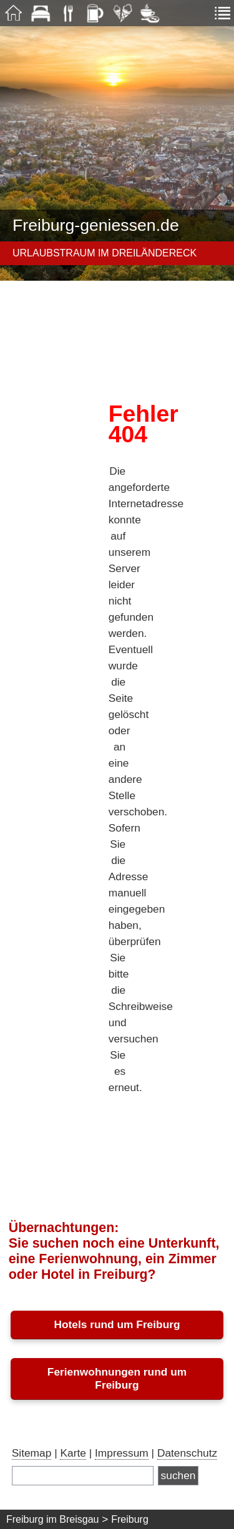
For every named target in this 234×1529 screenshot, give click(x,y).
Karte (72, 1453)
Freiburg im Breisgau (52, 1519)
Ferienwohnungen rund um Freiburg (117, 1378)
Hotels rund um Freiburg (117, 1324)
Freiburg (130, 1519)
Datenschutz (187, 1453)
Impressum (122, 1453)
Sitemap (32, 1453)
